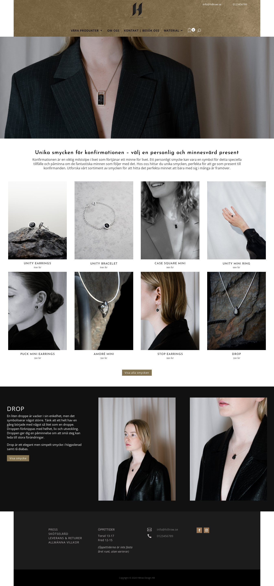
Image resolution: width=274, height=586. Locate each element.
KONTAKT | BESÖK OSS (142, 30)
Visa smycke (18, 458)
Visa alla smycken (137, 373)
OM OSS (113, 30)
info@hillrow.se (167, 529)
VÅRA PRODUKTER (85, 30)
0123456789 (240, 4)
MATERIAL (171, 30)
